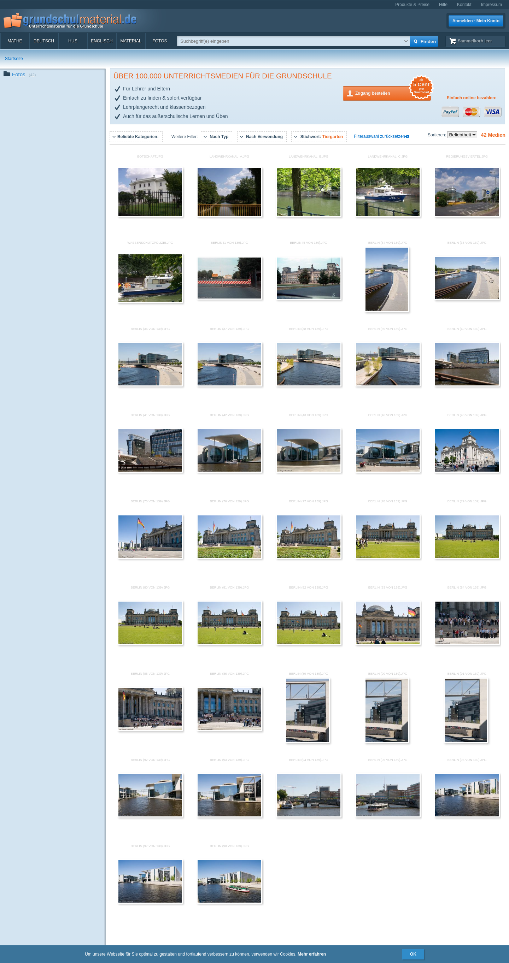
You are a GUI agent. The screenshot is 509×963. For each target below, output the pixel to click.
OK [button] (413, 954)
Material (130, 41)
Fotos (159, 41)
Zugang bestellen (393, 92)
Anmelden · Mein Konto (475, 20)
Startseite (14, 58)
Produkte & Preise (412, 4)
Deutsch (44, 41)
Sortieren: (437, 134)
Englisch (101, 41)
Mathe (14, 41)
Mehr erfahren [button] (312, 954)
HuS (72, 41)
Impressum (491, 4)
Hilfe (443, 4)
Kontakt (464, 4)
